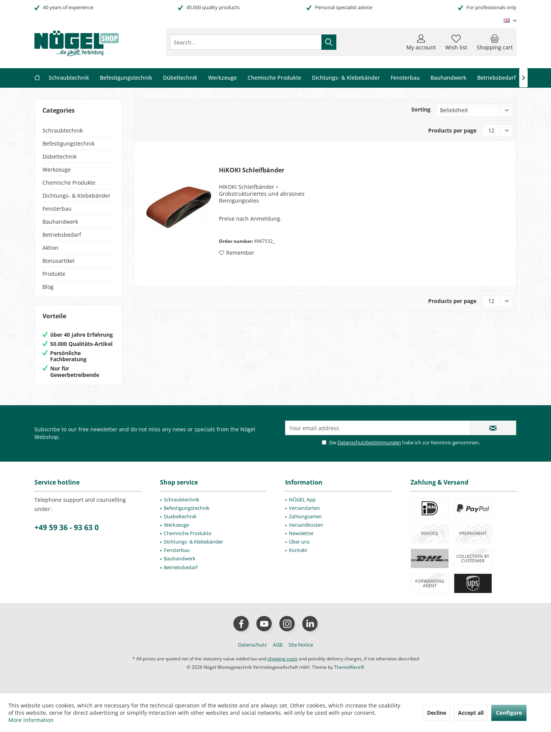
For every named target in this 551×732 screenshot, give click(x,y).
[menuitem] (495, 42)
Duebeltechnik (180, 516)
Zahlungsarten (305, 516)
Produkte (53, 273)
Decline (436, 712)
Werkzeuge (56, 169)
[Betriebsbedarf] (496, 78)
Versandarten (304, 507)
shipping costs (282, 658)
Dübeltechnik (59, 156)
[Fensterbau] (405, 78)
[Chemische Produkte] (274, 78)
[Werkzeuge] (222, 78)
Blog (48, 286)
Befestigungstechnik (68, 143)
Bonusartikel (58, 260)
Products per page (452, 130)
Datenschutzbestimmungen (369, 442)
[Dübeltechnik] (180, 78)
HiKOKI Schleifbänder (251, 170)
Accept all (471, 712)
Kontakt (298, 550)
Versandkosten (306, 524)
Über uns (299, 541)
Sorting (420, 109)
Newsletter (301, 533)
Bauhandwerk (60, 221)
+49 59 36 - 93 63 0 (66, 527)
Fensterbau (57, 208)
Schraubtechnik (62, 130)
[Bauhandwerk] (448, 78)
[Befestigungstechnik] (126, 78)
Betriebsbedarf (61, 234)
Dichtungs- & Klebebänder (76, 195)
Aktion (50, 247)
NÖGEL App (302, 499)
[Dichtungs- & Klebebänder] (345, 78)
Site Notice (301, 645)
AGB (277, 645)
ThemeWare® (349, 667)
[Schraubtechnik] (69, 78)
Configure (509, 712)
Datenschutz (252, 645)
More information (31, 720)
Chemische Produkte (68, 182)
